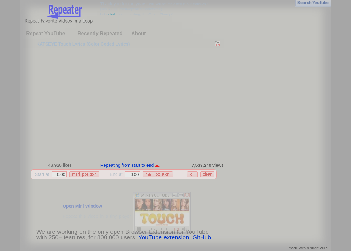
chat (111, 14)
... (64, 221)
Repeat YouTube (45, 33)
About (138, 33)
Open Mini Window (82, 206)
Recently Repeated (99, 33)
